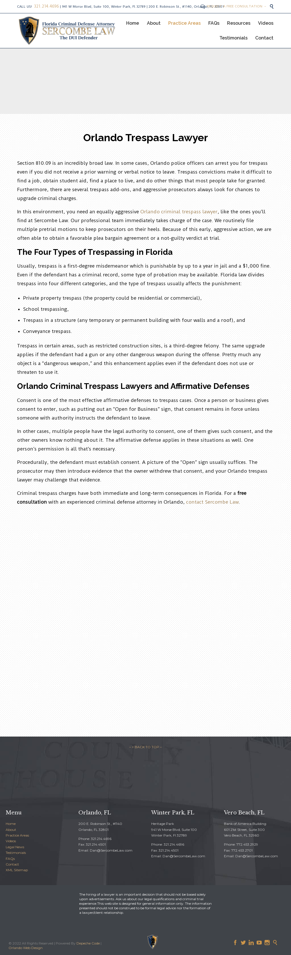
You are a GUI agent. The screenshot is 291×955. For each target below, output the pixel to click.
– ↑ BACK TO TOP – (145, 747)
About (11, 829)
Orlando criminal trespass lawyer (178, 211)
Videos (11, 841)
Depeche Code (88, 943)
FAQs (10, 858)
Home (11, 823)
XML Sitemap (17, 870)
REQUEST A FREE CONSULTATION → (234, 6)
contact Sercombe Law (212, 502)
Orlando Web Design (26, 948)
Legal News (15, 847)
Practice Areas (17, 835)
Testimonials (16, 852)
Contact (12, 864)
